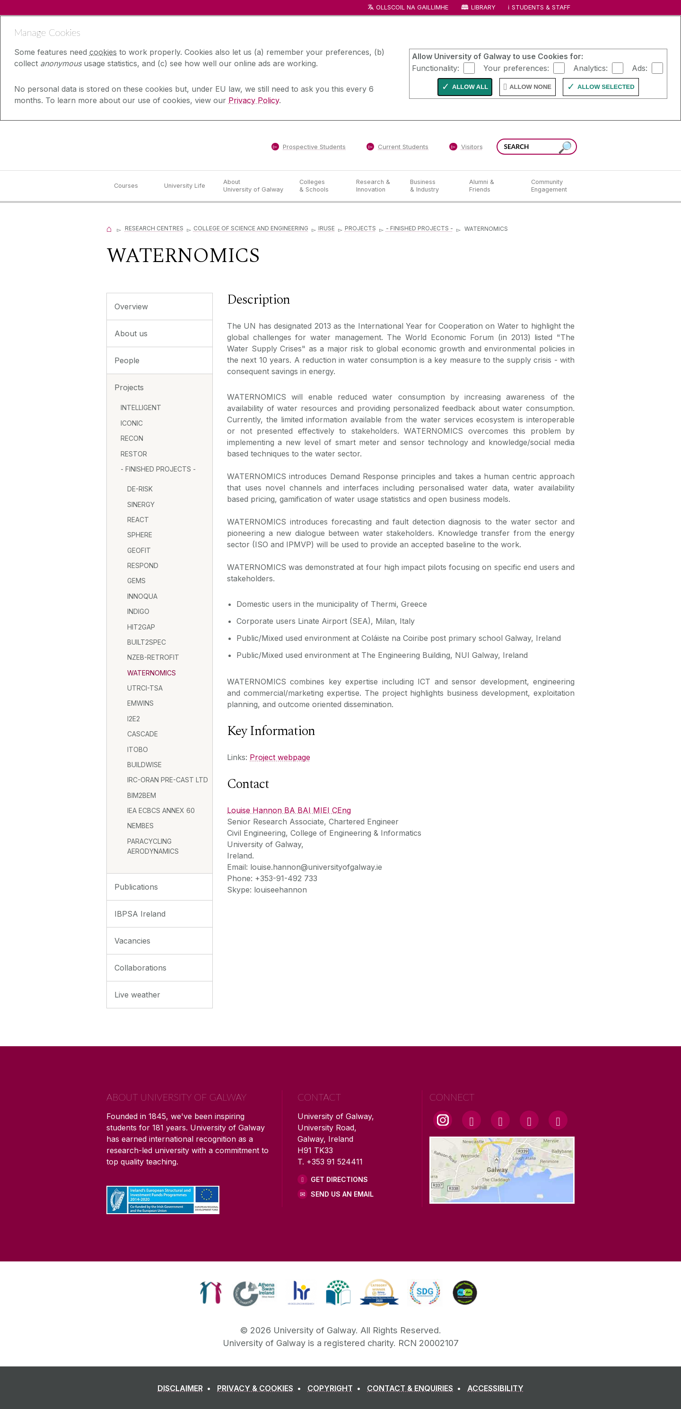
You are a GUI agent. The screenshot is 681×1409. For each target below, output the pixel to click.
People (127, 360)
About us (131, 333)
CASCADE (142, 734)
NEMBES (140, 826)
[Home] (109, 228)
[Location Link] (502, 1198)
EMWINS (140, 703)
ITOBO (137, 749)
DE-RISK (140, 489)
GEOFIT (139, 550)
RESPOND (142, 565)
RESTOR (134, 454)
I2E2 (133, 719)
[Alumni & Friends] (493, 186)
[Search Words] (537, 147)
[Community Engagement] (549, 186)
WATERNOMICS (151, 673)
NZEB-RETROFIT (153, 657)
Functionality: (435, 67)
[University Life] (186, 186)
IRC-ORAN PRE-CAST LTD (167, 780)
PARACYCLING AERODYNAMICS (153, 846)
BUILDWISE (144, 765)
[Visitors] (466, 148)
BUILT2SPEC (146, 642)
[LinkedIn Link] (529, 1120)
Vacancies (132, 940)
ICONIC (132, 423)
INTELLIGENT (141, 407)
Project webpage (280, 757)
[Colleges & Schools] (320, 186)
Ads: (639, 67)
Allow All (470, 86)
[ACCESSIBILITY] (495, 1388)
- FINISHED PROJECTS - (419, 228)
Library (483, 7)
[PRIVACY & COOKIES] (261, 1388)
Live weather (137, 994)
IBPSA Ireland (140, 914)
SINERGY (141, 504)
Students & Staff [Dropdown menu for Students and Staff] (541, 7)
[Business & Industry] (431, 186)
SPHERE (139, 535)
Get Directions (339, 1179)
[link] (211, 1292)
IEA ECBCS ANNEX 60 (161, 810)
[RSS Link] (558, 1120)
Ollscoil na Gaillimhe (412, 7)
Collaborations (140, 967)
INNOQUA (142, 596)
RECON (132, 438)
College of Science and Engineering (250, 228)
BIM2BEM (141, 795)
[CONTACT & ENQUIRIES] (416, 1388)
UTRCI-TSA (145, 688)
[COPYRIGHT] (336, 1388)
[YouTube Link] (500, 1120)
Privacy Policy (253, 100)
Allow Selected (606, 86)
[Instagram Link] (442, 1120)
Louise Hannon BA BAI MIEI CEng (289, 810)
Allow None (530, 86)
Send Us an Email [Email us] (342, 1194)
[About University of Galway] (254, 186)
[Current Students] (398, 148)
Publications (136, 887)
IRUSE (326, 228)
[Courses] (131, 186)
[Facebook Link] (471, 1120)
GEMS (136, 581)
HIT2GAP (141, 627)
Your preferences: (516, 67)
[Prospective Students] (308, 148)
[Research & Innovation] (375, 186)
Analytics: (590, 67)
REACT (138, 520)
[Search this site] (565, 147)
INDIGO (138, 611)
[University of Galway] (175, 145)
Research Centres (154, 228)
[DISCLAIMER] (186, 1388)
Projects (360, 228)
